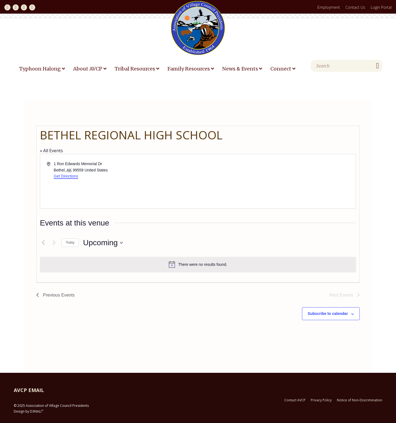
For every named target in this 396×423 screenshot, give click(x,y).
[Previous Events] (43, 242)
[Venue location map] (276, 181)
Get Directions (66, 176)
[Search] (346, 66)
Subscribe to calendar (328, 313)
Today (70, 242)
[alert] (198, 264)
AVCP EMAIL (29, 390)
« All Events (51, 151)
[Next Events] (54, 242)
